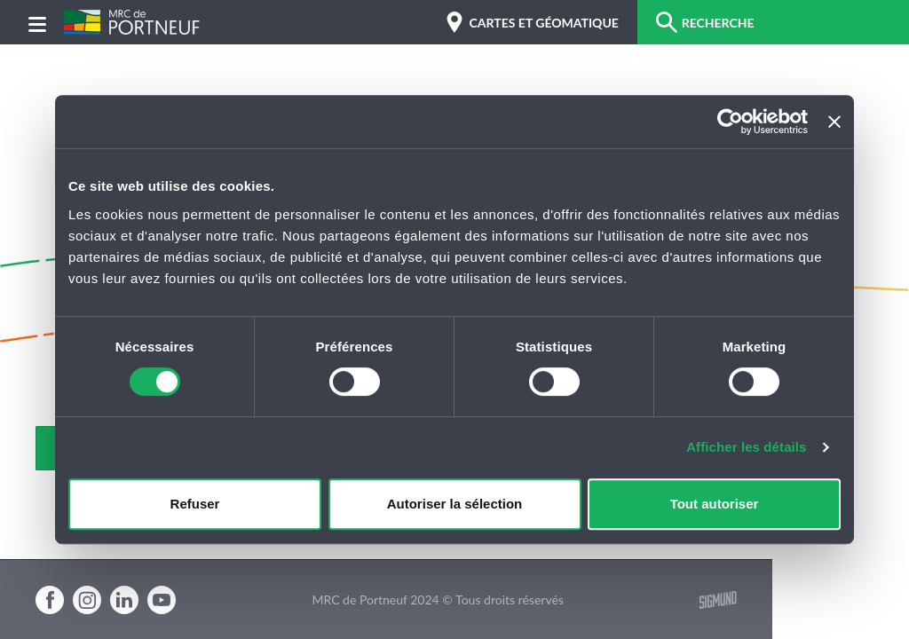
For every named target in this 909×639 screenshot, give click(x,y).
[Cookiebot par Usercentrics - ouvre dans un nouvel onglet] (730, 121)
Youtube (161, 600)
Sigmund (718, 600)
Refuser (195, 503)
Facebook (50, 600)
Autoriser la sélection (455, 503)
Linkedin (124, 600)
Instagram (87, 600)
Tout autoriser (714, 503)
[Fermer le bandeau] (834, 121)
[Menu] (37, 23)
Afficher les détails (746, 446)
